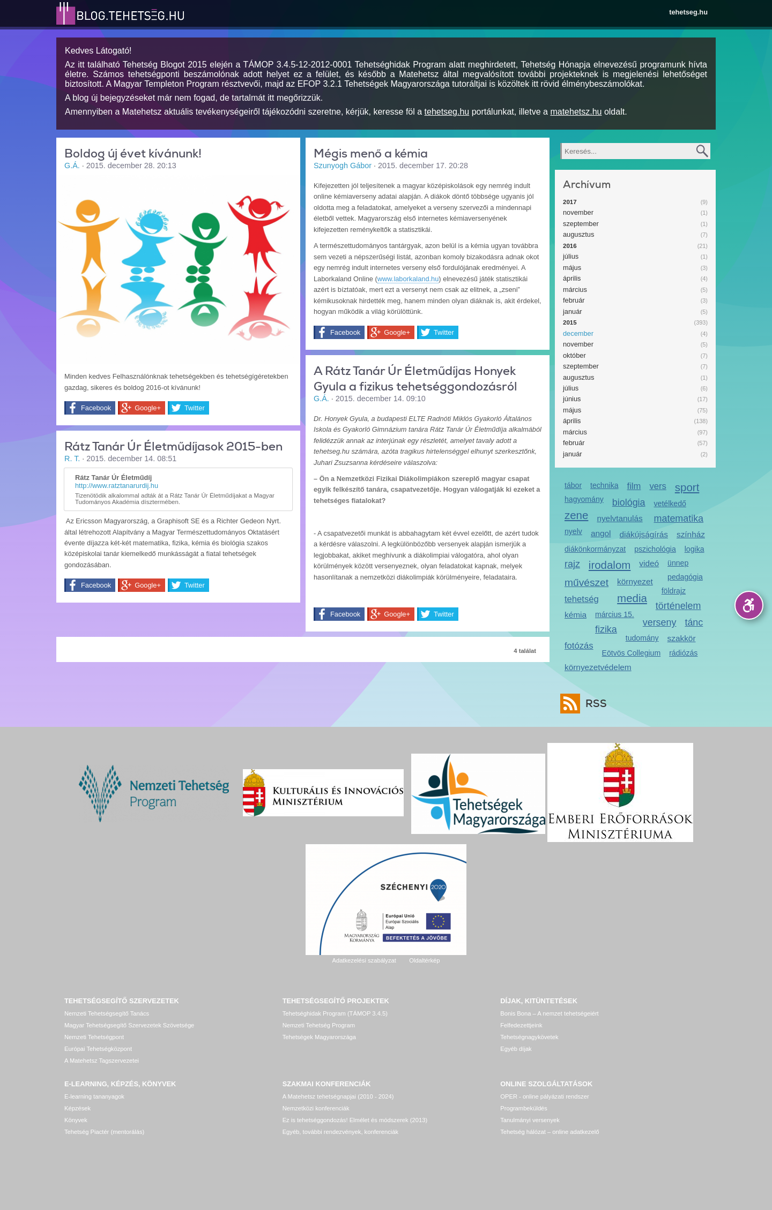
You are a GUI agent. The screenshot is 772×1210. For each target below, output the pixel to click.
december (578, 333)
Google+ (148, 408)
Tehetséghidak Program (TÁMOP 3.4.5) (335, 1013)
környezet (635, 581)
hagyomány (584, 499)
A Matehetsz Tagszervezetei (101, 1060)
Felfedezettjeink (521, 1025)
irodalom (610, 565)
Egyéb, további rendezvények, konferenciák (340, 1132)
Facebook (96, 408)
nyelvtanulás (619, 518)
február (574, 300)
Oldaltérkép (424, 960)
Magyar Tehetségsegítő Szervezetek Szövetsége (129, 1025)
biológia (628, 502)
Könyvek (75, 1120)
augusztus (578, 234)
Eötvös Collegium (631, 653)
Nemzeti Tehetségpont (94, 1037)
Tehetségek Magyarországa (319, 1037)
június (572, 399)
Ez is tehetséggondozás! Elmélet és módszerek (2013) (355, 1120)
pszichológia (655, 549)
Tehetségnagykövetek (529, 1037)
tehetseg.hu (688, 12)
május (572, 268)
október (574, 355)
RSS (593, 703)
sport (687, 487)
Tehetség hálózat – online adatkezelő (549, 1132)
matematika (679, 518)
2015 (570, 322)
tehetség (582, 599)
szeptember (581, 224)
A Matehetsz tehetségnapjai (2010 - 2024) (338, 1096)
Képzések (77, 1108)
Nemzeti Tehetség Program (319, 1025)
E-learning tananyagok (94, 1096)
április (572, 278)
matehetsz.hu (576, 111)
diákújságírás (643, 534)
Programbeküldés (523, 1108)
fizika (606, 629)
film (634, 486)
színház (691, 534)
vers (657, 486)
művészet (586, 582)
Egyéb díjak (515, 1049)
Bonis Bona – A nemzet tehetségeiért (549, 1013)
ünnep (677, 563)
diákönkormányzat (595, 549)
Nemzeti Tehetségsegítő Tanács (106, 1013)
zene (576, 515)
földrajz (674, 591)
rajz (572, 564)
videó (649, 563)
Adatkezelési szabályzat (364, 960)
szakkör (681, 638)
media (632, 598)
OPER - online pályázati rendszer (544, 1096)
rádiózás (683, 653)
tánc (694, 622)
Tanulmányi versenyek (530, 1120)
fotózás (579, 646)
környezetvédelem (598, 667)
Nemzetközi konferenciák (316, 1108)
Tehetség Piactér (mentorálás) (104, 1132)
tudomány (642, 638)
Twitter (194, 408)
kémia (576, 614)
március (575, 289)
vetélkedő (670, 503)
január (572, 311)
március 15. (614, 614)
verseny (660, 622)
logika (694, 549)
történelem (678, 605)
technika (604, 485)
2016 (570, 246)
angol (601, 533)
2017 (570, 202)
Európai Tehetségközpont (98, 1049)
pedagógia (685, 577)
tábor (573, 485)
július (570, 256)
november (578, 212)
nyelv (573, 531)
